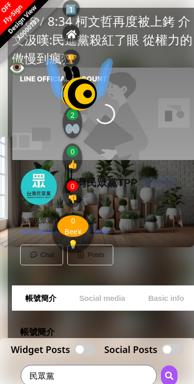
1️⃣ (71, 9)
